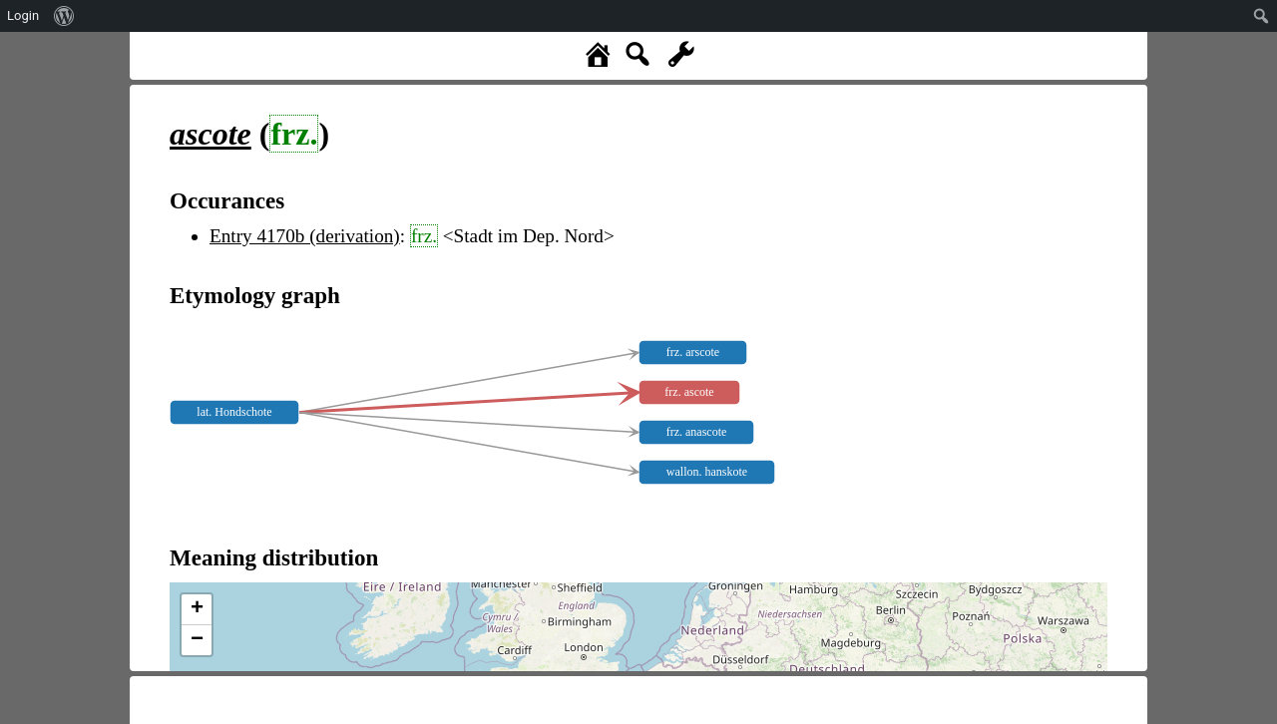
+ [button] (197, 609)
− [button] (197, 640)
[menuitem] (64, 16)
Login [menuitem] (23, 15)
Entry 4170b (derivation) (305, 235)
